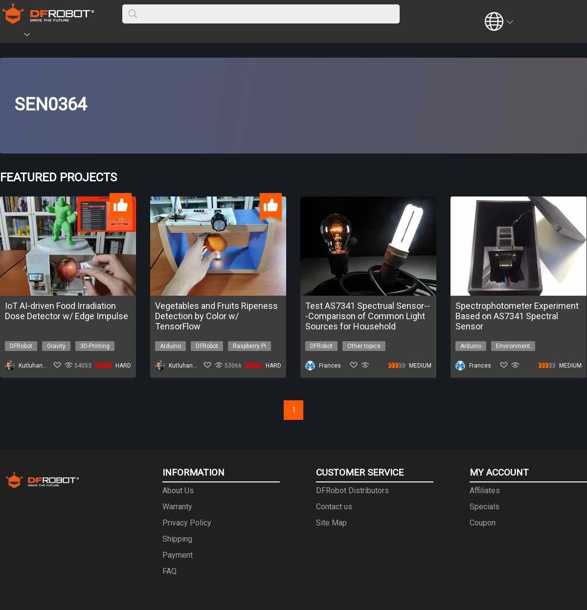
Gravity (56, 346)
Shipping (177, 539)
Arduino (170, 346)
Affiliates (485, 490)
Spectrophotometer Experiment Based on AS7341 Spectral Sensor (517, 316)
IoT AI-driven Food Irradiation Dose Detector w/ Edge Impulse (66, 311)
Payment (177, 555)
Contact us (334, 506)
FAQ (169, 571)
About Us (178, 490)
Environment (513, 346)
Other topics (364, 346)
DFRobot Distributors (352, 490)
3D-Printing (95, 346)
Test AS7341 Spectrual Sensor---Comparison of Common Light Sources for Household (367, 316)
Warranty (177, 506)
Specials (484, 506)
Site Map (331, 522)
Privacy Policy (186, 522)
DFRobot (21, 346)
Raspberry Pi (249, 346)
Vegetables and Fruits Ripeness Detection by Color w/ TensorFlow (216, 316)
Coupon (483, 522)
